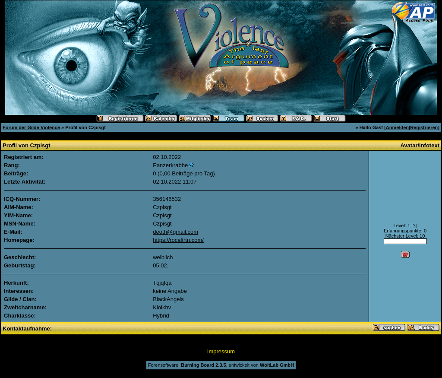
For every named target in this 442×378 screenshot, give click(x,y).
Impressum (221, 351)
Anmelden (397, 127)
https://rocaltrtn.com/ (178, 240)
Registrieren (424, 127)
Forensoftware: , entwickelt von (221, 365)
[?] (414, 225)
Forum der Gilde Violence (31, 127)
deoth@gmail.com (175, 232)
